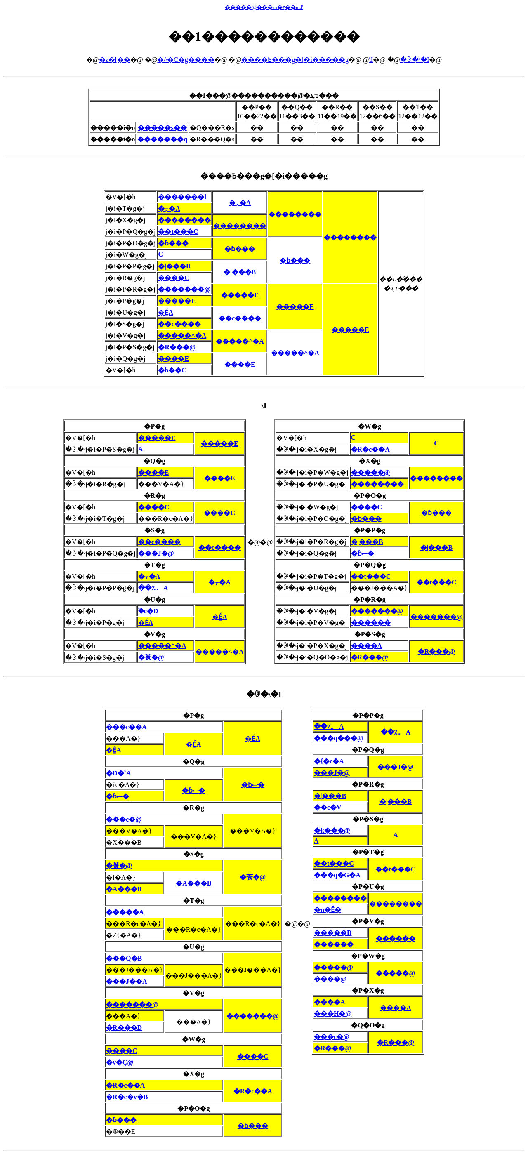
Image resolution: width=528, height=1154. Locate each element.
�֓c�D (148, 611)
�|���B (174, 266)
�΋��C (160, 254)
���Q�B (124, 958)
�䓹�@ (151, 657)
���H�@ (332, 1013)
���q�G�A (337, 874)
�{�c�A (329, 761)
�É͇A (165, 312)
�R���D (124, 1027)
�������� (295, 214)
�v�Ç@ (119, 1062)
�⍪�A (240, 202)
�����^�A (182, 335)
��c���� (240, 318)
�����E (240, 295)
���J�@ (156, 553)
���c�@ (123, 819)
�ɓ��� (173, 243)
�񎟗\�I (371, 59)
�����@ (370, 472)
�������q (162, 139)
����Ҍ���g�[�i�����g (295, 59)
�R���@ (176, 347)
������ (371, 622)
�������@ (184, 289)
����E (173, 358)
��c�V (328, 807)
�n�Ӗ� (327, 909)
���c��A (126, 726)
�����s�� (162, 127)
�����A (125, 912)
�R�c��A (370, 449)
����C (173, 277)
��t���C (178, 231)
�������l (182, 196)
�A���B (193, 883)
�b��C (172, 370)
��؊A (153, 587)
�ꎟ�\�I (414, 59)
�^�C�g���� (185, 59)
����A (366, 645)
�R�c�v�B (127, 1096)
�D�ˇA (118, 773)
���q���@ (338, 738)
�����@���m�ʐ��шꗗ (264, 7)
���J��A (126, 981)
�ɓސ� (362, 553)
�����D (333, 932)
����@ (330, 978)
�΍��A (140, 448)
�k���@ (332, 830)
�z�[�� (114, 59)
